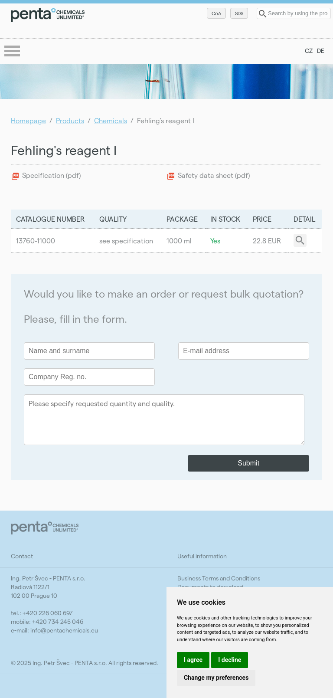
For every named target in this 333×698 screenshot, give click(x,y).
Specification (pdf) (51, 175)
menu (13, 52)
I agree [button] (193, 659)
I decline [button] (229, 659)
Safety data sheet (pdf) (214, 175)
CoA (216, 13)
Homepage (28, 120)
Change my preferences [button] (216, 677)
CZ (309, 50)
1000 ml (179, 240)
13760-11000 (35, 240)
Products (70, 120)
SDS (239, 13)
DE (320, 50)
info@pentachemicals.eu (64, 630)
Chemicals (110, 120)
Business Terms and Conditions (218, 578)
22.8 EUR (267, 240)
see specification (126, 240)
